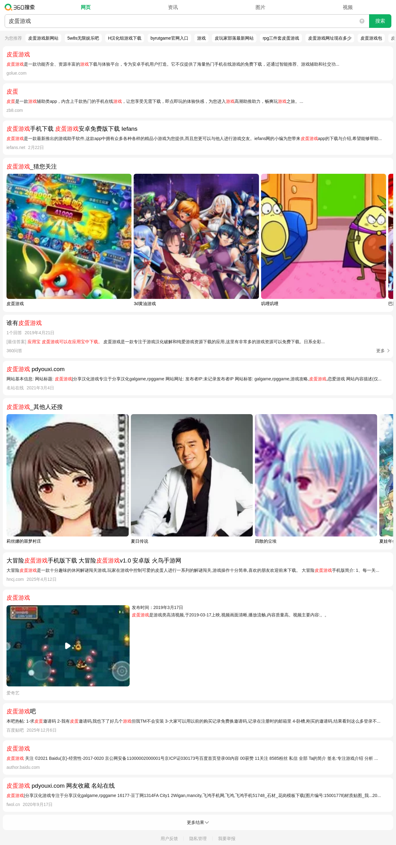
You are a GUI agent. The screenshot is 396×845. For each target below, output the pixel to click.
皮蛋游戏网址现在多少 (329, 38)
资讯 (173, 7)
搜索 (380, 21)
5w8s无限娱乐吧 (83, 38)
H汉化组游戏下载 (124, 38)
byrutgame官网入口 (169, 38)
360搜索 (21, 7)
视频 (348, 7)
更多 (380, 350)
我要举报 (226, 838)
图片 (260, 7)
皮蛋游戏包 (371, 38)
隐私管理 (198, 838)
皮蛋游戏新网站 (43, 38)
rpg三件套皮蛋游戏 (281, 38)
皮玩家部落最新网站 (234, 38)
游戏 (201, 38)
